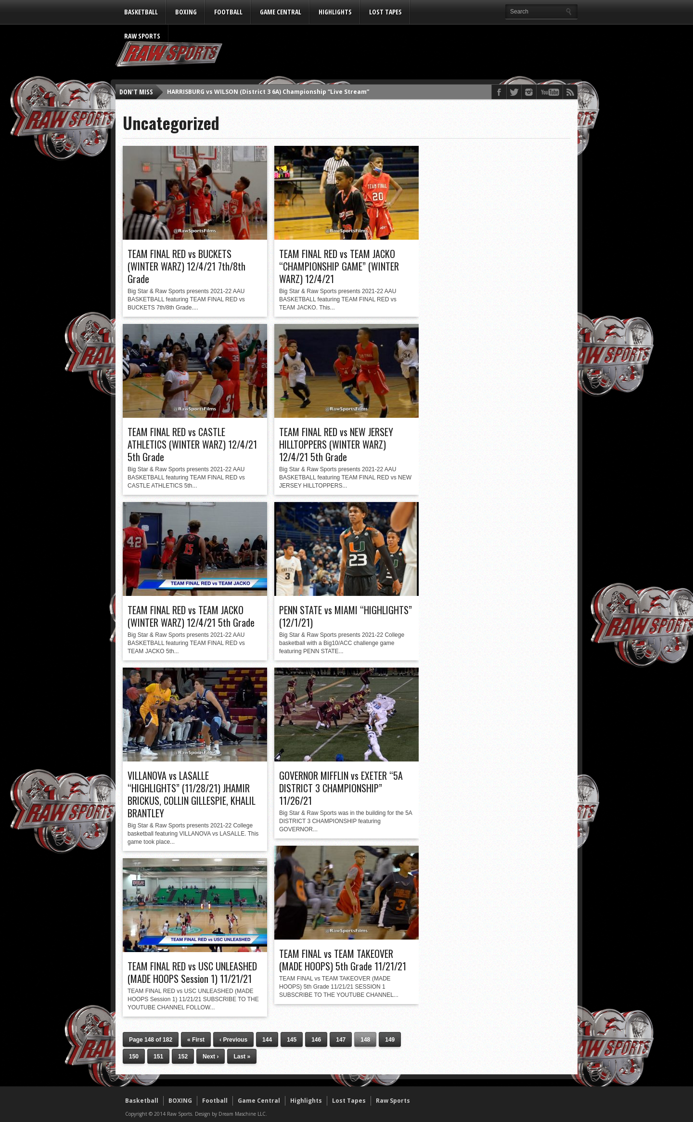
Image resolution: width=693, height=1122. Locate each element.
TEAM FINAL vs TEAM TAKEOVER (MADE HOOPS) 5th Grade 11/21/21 (342, 959)
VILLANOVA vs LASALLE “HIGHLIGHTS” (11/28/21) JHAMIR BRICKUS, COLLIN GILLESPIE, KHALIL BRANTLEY (192, 794)
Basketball (141, 11)
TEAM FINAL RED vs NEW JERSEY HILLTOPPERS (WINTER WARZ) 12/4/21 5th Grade (336, 444)
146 (316, 1039)
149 (390, 1039)
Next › (210, 1056)
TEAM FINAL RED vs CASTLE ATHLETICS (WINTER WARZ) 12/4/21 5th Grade (192, 444)
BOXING (186, 11)
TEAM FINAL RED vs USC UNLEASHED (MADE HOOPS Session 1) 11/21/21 (192, 972)
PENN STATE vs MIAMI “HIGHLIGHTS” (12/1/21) (345, 616)
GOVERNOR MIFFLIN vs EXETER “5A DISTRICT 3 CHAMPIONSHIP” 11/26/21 (341, 788)
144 (267, 1039)
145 (291, 1039)
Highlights (335, 11)
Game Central (280, 11)
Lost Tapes (385, 11)
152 (183, 1056)
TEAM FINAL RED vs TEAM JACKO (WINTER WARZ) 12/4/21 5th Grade (191, 616)
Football (228, 11)
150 (134, 1056)
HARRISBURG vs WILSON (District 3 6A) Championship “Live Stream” (268, 92)
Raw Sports (142, 35)
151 (158, 1056)
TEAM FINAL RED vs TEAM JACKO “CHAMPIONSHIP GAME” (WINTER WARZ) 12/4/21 (339, 266)
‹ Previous (233, 1039)
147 (341, 1039)
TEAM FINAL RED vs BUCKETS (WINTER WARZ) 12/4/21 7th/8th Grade (186, 266)
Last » (241, 1056)
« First (196, 1039)
